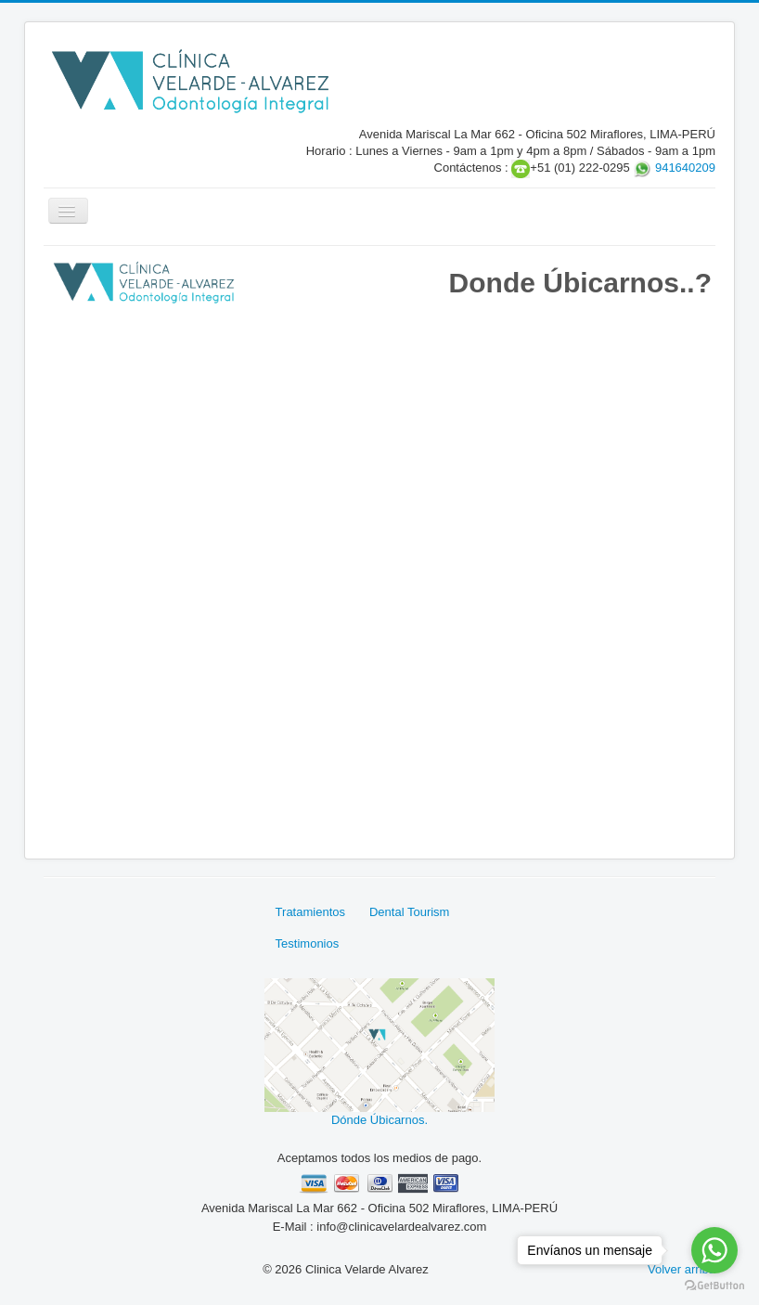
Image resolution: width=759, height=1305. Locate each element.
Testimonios (308, 943)
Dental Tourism (409, 912)
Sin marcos (379, 570)
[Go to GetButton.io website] (714, 1286)
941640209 (685, 168)
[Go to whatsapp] (714, 1250)
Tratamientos (310, 912)
